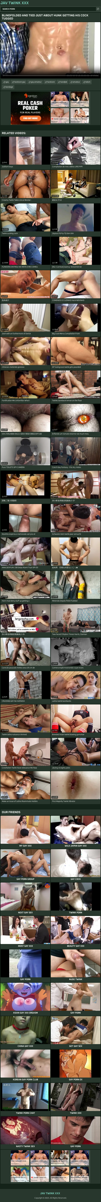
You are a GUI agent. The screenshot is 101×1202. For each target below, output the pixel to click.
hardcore (51, 82)
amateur (76, 82)
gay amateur (36, 82)
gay (7, 82)
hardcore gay (19, 82)
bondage (9, 87)
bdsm (88, 82)
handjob (63, 82)
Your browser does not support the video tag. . (50, 50)
